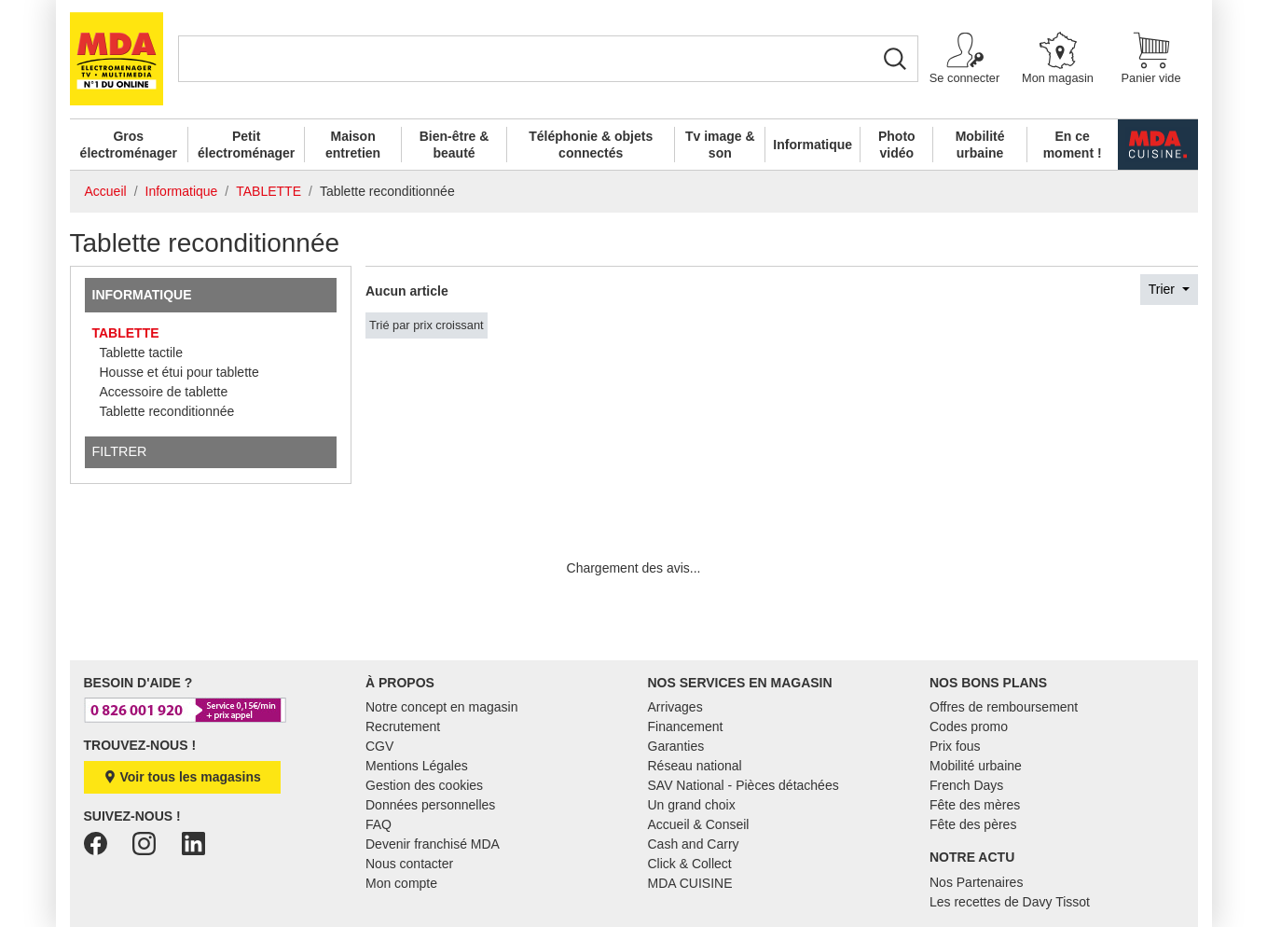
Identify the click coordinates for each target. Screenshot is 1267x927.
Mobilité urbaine (980, 144)
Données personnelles (430, 804)
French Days (966, 785)
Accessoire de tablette (164, 391)
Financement (685, 726)
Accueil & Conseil (699, 824)
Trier (1163, 289)
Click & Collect (690, 863)
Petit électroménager (246, 144)
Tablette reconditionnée (167, 411)
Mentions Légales (416, 765)
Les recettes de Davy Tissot (1010, 901)
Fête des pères (973, 824)
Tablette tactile (142, 352)
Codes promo (969, 726)
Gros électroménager (128, 144)
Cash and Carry (693, 844)
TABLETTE (125, 332)
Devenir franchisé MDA (432, 844)
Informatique (812, 144)
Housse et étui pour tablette (179, 372)
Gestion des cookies (424, 785)
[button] (965, 59)
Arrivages (675, 706)
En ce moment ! (1072, 144)
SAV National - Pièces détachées (743, 785)
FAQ (378, 824)
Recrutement (402, 726)
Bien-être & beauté (454, 144)
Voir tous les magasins (182, 776)
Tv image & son (720, 144)
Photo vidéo (897, 144)
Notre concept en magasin (441, 706)
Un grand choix (692, 804)
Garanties (676, 746)
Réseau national (695, 765)
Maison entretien (352, 144)
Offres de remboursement (1004, 706)
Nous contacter (409, 863)
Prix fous (955, 746)
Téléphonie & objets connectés (591, 144)
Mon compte (401, 883)
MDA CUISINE (690, 883)
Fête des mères (975, 804)
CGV (379, 746)
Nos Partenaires (976, 882)
